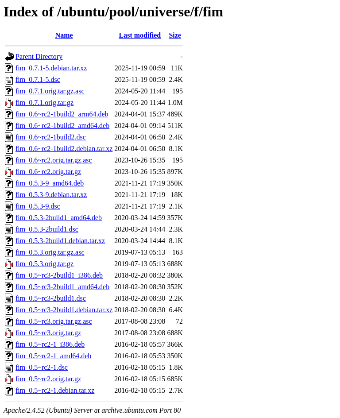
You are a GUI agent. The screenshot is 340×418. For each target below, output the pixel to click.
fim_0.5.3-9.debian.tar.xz (51, 194)
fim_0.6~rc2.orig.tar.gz (48, 171)
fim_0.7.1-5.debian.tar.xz (51, 68)
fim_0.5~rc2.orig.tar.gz (48, 379)
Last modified (140, 35)
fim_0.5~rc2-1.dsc (41, 367)
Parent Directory (38, 56)
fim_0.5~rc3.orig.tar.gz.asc (53, 321)
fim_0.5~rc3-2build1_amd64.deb (62, 286)
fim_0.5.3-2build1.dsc (46, 229)
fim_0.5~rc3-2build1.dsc (50, 298)
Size (175, 35)
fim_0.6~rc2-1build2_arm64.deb (61, 114)
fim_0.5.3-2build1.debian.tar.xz (60, 240)
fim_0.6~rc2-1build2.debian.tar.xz (63, 148)
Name (64, 35)
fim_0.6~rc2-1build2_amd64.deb (62, 125)
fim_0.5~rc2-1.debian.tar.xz (54, 390)
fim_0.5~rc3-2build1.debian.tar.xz (63, 310)
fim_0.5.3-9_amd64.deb (49, 183)
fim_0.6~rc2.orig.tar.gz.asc (53, 160)
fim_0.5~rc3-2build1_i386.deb (59, 275)
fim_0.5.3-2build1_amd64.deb (58, 217)
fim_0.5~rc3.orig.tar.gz (48, 333)
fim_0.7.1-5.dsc (37, 79)
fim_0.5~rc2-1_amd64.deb (53, 356)
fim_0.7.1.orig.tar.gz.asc (50, 91)
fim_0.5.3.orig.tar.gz (44, 263)
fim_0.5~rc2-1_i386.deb (50, 344)
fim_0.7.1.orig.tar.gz (44, 102)
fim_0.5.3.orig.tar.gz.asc (50, 252)
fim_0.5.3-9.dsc (37, 206)
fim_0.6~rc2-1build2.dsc (50, 137)
